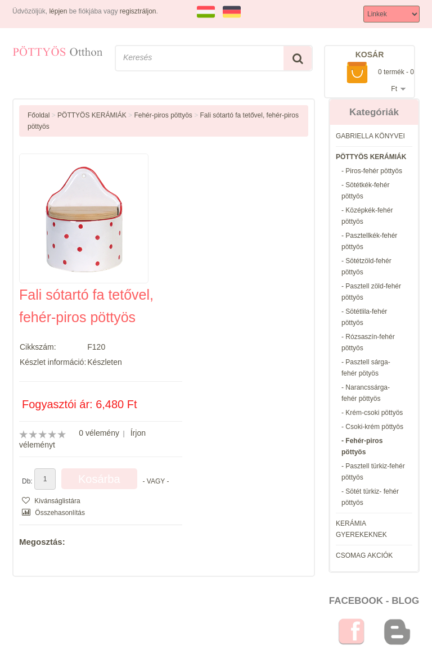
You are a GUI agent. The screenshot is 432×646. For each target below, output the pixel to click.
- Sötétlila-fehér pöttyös (364, 317)
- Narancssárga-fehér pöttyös (365, 393)
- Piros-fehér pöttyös (371, 171)
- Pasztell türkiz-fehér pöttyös (373, 471)
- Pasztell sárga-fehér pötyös (365, 367)
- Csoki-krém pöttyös (372, 427)
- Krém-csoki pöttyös (372, 413)
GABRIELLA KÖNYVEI (370, 136)
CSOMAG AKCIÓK (364, 555)
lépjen (58, 11)
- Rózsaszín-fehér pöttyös (368, 342)
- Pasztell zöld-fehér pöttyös (371, 291)
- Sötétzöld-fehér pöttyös (366, 266)
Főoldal (39, 115)
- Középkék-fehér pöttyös (367, 215)
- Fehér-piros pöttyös (361, 446)
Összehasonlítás (53, 513)
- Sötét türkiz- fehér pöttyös (370, 497)
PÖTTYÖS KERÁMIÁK (371, 157)
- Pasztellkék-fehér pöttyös (369, 241)
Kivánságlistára (51, 501)
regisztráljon (138, 11)
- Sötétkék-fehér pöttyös (365, 190)
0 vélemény (99, 432)
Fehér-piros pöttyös (163, 115)
